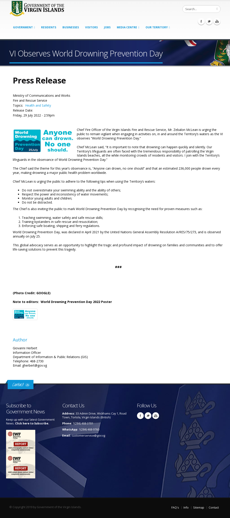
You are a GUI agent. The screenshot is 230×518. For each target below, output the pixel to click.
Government (23, 27)
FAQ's (175, 507)
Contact (214, 507)
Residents (48, 27)
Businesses (70, 27)
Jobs (107, 27)
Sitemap (198, 507)
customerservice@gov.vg (88, 435)
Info (186, 507)
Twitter (209, 21)
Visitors (91, 27)
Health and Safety (38, 105)
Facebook (201, 21)
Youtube (217, 21)
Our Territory (157, 27)
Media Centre (127, 27)
